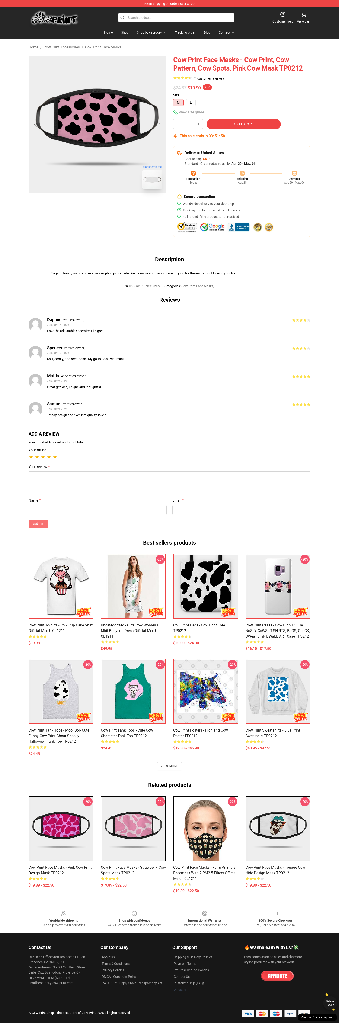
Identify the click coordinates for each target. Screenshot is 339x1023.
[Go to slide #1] (85, 203)
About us (108, 957)
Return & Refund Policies (191, 970)
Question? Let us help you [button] (317, 1017)
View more (170, 766)
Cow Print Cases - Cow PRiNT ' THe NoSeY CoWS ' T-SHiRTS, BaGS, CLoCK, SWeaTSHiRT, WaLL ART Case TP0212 (278, 631)
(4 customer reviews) (209, 78)
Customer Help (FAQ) (189, 983)
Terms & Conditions (116, 963)
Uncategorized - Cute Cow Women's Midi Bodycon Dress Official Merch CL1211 (129, 631)
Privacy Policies (113, 970)
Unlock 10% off (330, 1003)
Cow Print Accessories (62, 47)
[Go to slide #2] (109, 203)
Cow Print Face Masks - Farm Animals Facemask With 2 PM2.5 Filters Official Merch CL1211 (205, 873)
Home (33, 47)
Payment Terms (185, 963)
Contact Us (182, 976)
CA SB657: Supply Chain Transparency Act (132, 983)
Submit (38, 524)
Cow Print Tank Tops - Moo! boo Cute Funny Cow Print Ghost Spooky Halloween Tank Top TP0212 (59, 736)
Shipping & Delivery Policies (193, 957)
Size (176, 95)
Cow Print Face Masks (103, 47)
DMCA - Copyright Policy (119, 976)
